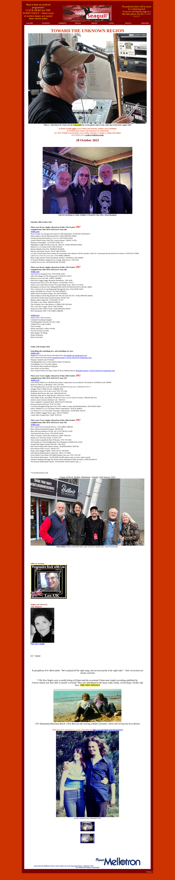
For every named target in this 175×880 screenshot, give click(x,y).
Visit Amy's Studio (38, 644)
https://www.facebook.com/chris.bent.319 (108, 730)
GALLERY (77, 125)
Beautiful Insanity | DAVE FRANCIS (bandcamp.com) (72, 358)
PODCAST (35, 232)
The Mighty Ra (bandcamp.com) (75, 355)
